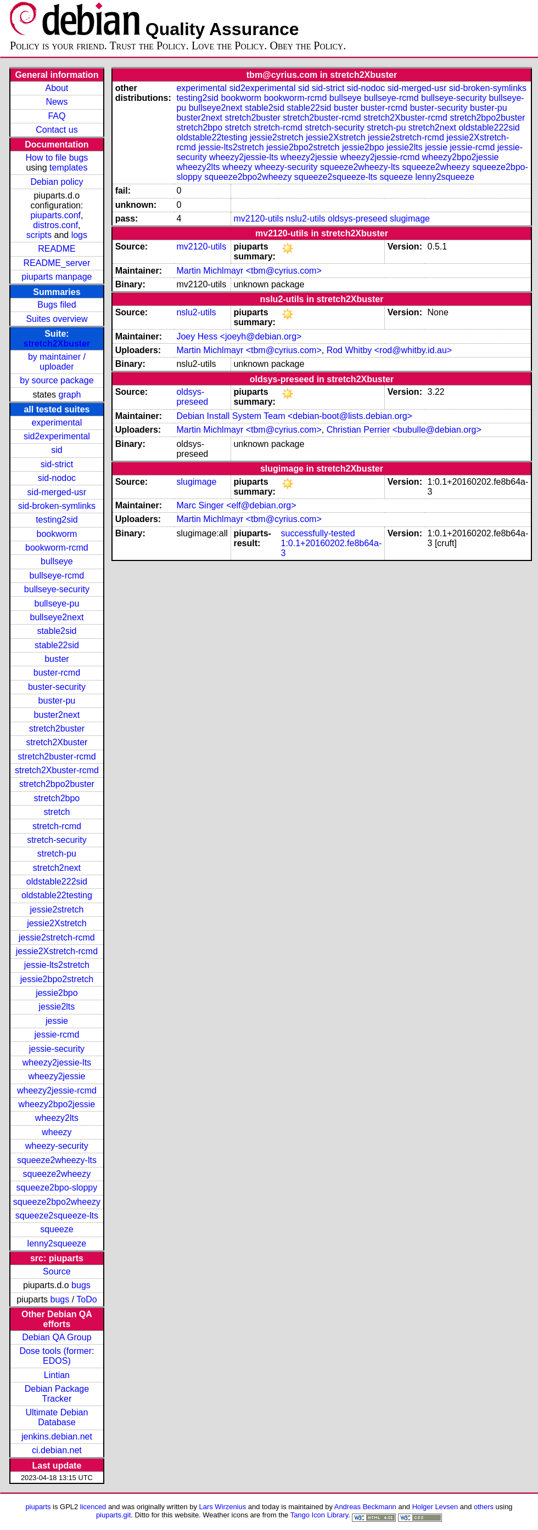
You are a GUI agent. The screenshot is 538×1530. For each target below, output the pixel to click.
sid (56, 450)
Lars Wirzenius (222, 1507)
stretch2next (57, 867)
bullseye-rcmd (57, 575)
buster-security (57, 687)
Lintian (57, 1375)
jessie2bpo (57, 993)
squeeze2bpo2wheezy (56, 1201)
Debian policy (56, 181)
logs (79, 235)
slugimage (410, 218)
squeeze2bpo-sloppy (57, 1187)
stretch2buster (57, 728)
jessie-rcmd (57, 1034)
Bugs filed (56, 304)
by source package (56, 380)
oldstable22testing (56, 895)
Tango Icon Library (319, 1515)
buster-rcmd (56, 672)
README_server (57, 263)
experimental (57, 422)
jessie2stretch (57, 909)
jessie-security (57, 1048)
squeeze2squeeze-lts (56, 1215)
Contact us (56, 129)
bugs (81, 1285)
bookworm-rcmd (56, 547)
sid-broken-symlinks (57, 506)
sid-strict (57, 464)
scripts (39, 235)
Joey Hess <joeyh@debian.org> (238, 336)
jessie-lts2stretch (56, 965)
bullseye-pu (57, 603)
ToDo (86, 1299)
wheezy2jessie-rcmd (57, 1090)
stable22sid (57, 645)
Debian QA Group (56, 1337)
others (484, 1507)
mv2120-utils (258, 218)
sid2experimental (57, 436)
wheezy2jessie (56, 1076)
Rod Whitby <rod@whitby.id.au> (389, 350)
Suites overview (56, 319)
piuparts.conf (55, 215)
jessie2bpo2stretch (56, 979)
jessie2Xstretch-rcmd (57, 951)
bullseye (57, 561)
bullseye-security (56, 589)
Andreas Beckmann (365, 1507)
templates (68, 167)
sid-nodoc (57, 478)
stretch (56, 812)
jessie (57, 1020)
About (57, 88)
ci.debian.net (57, 1450)
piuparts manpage (56, 276)
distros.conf (55, 225)
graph (70, 394)
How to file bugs (56, 157)
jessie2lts (57, 1006)
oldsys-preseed (358, 218)
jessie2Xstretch (57, 923)
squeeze (57, 1229)
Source (57, 1271)
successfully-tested (318, 533)
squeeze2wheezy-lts (57, 1160)
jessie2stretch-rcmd (57, 937)
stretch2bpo (57, 798)
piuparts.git (113, 1515)
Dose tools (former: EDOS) (56, 1355)
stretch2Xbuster (57, 343)
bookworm (57, 534)
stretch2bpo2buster (56, 784)
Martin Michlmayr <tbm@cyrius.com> (248, 270)
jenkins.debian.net (56, 1436)
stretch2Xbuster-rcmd (57, 770)
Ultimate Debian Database (57, 1417)
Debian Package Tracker (57, 1393)
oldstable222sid (56, 881)
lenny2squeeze (57, 1243)
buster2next (57, 714)
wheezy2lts (57, 1118)
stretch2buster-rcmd (57, 756)
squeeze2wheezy (57, 1173)
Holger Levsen (435, 1507)
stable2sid (56, 631)
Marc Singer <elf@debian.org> (236, 505)
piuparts (38, 1507)
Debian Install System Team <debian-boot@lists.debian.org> (294, 416)
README (56, 248)
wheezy (56, 1132)
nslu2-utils (306, 218)
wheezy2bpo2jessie (57, 1104)
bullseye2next (56, 617)
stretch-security (56, 840)
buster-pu (57, 700)
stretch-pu (56, 853)
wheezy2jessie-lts (57, 1062)
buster (56, 659)
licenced (93, 1507)
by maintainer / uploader (57, 361)
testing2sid (57, 519)
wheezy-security (56, 1146)
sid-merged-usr (57, 492)
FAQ (56, 116)
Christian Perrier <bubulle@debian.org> (404, 429)
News (57, 101)
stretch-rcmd (56, 826)
